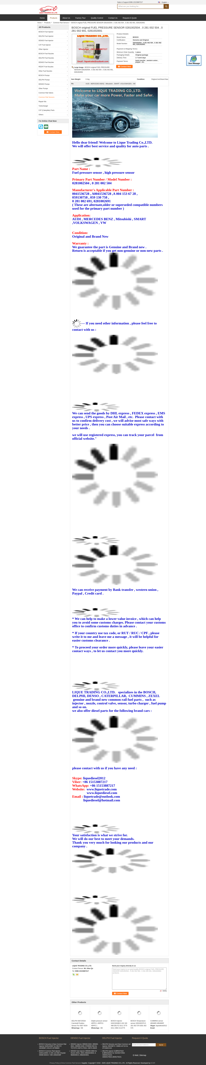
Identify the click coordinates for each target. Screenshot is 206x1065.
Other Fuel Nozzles (45, 71)
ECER (153, 1063)
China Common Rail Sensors (71, 1063)
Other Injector (43, 49)
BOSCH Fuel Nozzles (46, 54)
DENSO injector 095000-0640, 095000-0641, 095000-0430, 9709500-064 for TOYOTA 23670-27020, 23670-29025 (84, 1046)
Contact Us (112, 18)
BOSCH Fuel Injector (46, 32)
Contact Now (126, 66)
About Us (66, 18)
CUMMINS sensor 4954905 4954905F (157, 1022)
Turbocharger (43, 106)
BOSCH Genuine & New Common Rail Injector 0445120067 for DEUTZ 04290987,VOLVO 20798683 (52, 1046)
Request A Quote (130, 18)
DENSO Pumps (44, 84)
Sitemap (142, 1055)
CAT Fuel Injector (45, 45)
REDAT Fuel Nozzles (46, 67)
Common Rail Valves (46, 93)
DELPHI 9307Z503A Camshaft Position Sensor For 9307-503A (79, 1023)
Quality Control (97, 18)
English (165, 2)
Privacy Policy (54, 1063)
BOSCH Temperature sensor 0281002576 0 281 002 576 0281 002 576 (138, 1024)
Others (41, 115)
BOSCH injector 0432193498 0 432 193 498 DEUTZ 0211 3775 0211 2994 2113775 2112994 (119, 1025)
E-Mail (135, 1055)
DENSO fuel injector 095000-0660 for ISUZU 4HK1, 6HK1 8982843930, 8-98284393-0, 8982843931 (84, 1053)
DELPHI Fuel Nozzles (46, 58)
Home (42, 18)
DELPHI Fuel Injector (46, 36)
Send (161, 1045)
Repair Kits (42, 101)
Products (53, 18)
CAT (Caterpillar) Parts (46, 110)
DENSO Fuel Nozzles (46, 62)
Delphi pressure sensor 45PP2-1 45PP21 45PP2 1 (99, 1023)
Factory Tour (80, 18)
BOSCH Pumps (44, 75)
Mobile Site (136, 1058)
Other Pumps (43, 88)
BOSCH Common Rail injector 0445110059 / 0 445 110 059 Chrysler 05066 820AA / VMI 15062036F (52, 1053)
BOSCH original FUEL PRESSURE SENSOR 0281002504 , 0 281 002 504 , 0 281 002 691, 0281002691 (93, 69)
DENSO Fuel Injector (46, 40)
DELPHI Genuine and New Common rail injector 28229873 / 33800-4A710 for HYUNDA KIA (116, 1046)
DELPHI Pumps (44, 80)
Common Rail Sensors (61, 23)
